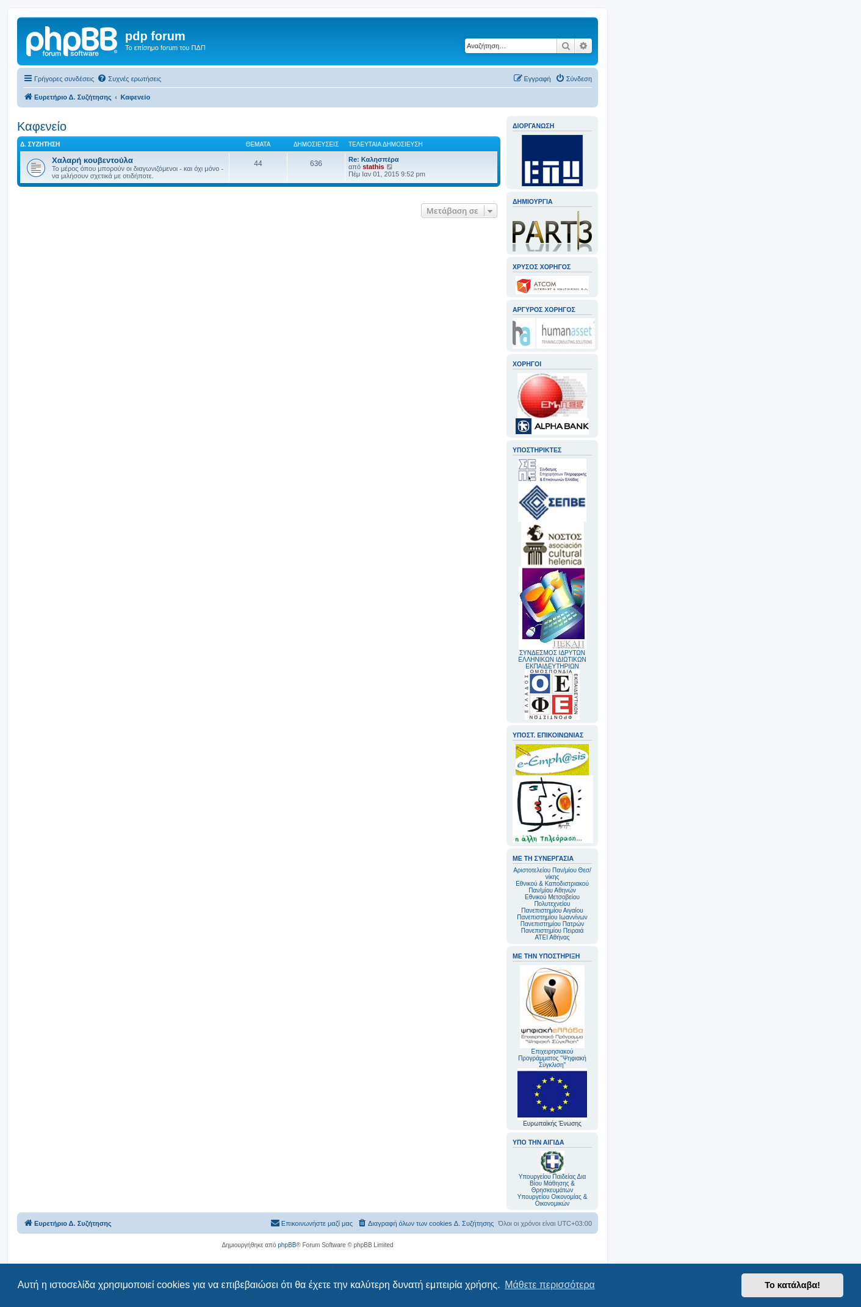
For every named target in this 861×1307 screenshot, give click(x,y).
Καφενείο (42, 126)
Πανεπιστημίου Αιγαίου (552, 910)
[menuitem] (129, 78)
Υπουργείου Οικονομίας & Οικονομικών (552, 1200)
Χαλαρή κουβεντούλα (92, 160)
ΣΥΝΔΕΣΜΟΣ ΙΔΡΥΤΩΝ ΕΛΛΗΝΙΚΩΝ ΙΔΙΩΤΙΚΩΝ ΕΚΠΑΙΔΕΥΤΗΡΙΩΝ (552, 660)
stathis (373, 166)
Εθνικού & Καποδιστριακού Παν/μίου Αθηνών (552, 887)
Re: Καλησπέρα (373, 159)
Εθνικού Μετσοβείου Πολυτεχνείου (552, 900)
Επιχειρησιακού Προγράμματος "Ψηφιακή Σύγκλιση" (552, 1016)
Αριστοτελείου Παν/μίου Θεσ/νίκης (552, 873)
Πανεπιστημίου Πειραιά (552, 930)
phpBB (287, 1245)
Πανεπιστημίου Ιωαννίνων (552, 917)
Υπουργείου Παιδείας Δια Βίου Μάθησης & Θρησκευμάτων (552, 1183)
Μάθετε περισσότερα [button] (550, 1285)
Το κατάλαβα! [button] (792, 1285)
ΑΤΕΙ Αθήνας (552, 937)
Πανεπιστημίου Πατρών (553, 924)
